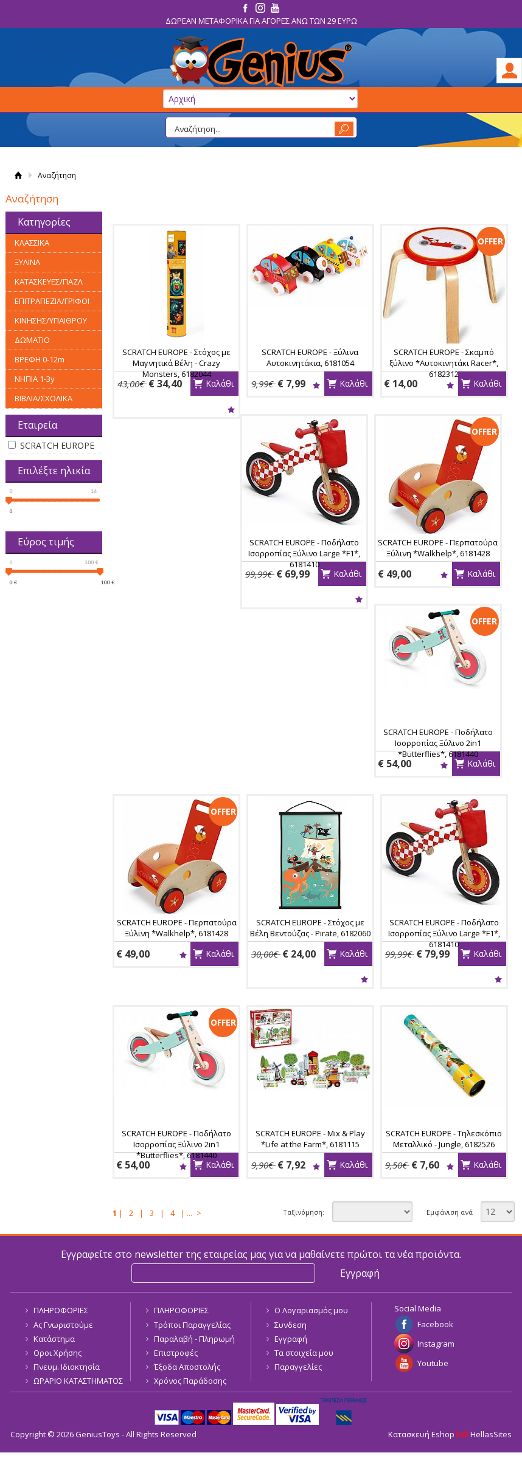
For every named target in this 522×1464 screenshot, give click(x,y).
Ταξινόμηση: (303, 1212)
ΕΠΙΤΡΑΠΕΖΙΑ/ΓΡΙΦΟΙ (52, 300)
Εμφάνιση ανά (449, 1212)
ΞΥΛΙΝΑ (27, 262)
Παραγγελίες (298, 1366)
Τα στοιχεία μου (303, 1352)
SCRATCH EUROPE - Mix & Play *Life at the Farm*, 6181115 (310, 1139)
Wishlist (230, 409)
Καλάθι (220, 383)
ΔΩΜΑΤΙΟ (32, 339)
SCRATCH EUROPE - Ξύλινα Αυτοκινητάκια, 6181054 (310, 357)
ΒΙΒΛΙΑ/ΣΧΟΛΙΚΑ (43, 398)
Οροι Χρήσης (57, 1352)
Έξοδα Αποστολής (187, 1366)
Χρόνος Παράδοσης (190, 1380)
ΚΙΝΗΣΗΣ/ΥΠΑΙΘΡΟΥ (51, 320)
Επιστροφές (176, 1352)
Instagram (435, 1343)
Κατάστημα (54, 1338)
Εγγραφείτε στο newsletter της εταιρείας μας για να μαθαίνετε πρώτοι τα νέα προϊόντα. (261, 1254)
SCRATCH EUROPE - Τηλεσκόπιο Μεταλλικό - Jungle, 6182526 (444, 1139)
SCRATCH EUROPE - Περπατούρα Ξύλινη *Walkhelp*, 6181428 (438, 548)
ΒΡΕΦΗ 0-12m (39, 359)
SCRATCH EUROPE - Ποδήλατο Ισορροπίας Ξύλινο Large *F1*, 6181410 (304, 553)
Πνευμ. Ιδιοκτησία (66, 1366)
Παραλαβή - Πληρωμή (194, 1338)
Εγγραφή (290, 1338)
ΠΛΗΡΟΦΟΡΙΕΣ (60, 1310)
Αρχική (18, 175)
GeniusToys (261, 62)
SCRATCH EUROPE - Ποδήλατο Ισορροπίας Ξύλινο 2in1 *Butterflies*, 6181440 (438, 743)
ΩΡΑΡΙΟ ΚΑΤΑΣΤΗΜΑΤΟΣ (78, 1380)
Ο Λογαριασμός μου (311, 1310)
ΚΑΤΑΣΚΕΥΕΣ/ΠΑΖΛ (49, 281)
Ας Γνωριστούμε (63, 1324)
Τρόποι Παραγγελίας (192, 1324)
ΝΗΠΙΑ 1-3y (35, 378)
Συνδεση (290, 1324)
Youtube (432, 1363)
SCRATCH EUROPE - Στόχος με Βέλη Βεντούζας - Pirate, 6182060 (310, 928)
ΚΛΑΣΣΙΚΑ (32, 242)
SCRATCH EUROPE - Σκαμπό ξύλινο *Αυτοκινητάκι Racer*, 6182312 (443, 363)
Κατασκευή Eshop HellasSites (450, 1434)
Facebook (435, 1324)
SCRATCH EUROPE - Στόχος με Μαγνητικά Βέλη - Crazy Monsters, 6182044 (176, 363)
